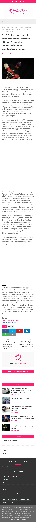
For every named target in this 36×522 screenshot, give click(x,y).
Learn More (15, 520)
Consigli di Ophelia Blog (10, 441)
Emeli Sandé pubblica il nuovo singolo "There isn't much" (20, 399)
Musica (12, 27)
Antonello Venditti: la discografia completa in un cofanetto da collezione (21, 408)
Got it (23, 520)
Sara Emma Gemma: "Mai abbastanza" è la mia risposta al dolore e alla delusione (21, 390)
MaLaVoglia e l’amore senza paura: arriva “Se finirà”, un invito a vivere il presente (22, 427)
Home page (5, 27)
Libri (4, 447)
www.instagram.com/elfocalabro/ (14, 320)
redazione (6, 53)
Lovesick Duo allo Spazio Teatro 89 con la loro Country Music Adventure (22, 417)
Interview (5, 444)
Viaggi (5, 453)
